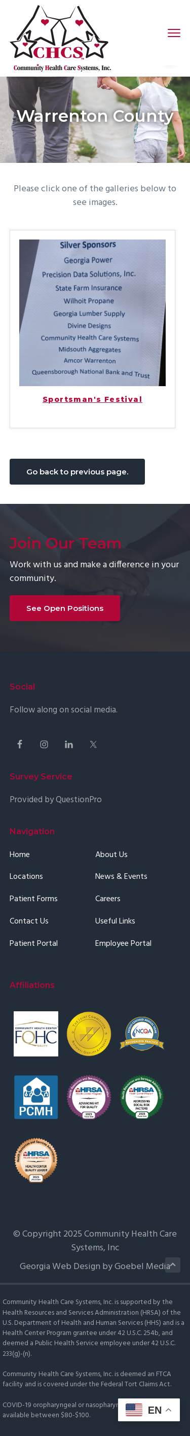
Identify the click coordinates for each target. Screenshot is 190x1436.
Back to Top (173, 1265)
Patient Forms (34, 899)
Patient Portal (34, 944)
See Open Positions (64, 608)
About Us (111, 855)
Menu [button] (170, 33)
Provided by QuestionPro (56, 800)
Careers (108, 899)
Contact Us (29, 921)
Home (20, 855)
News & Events (121, 877)
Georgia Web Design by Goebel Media (95, 1266)
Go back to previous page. (77, 471)
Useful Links (115, 921)
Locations (26, 877)
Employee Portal (123, 944)
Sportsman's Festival (92, 399)
